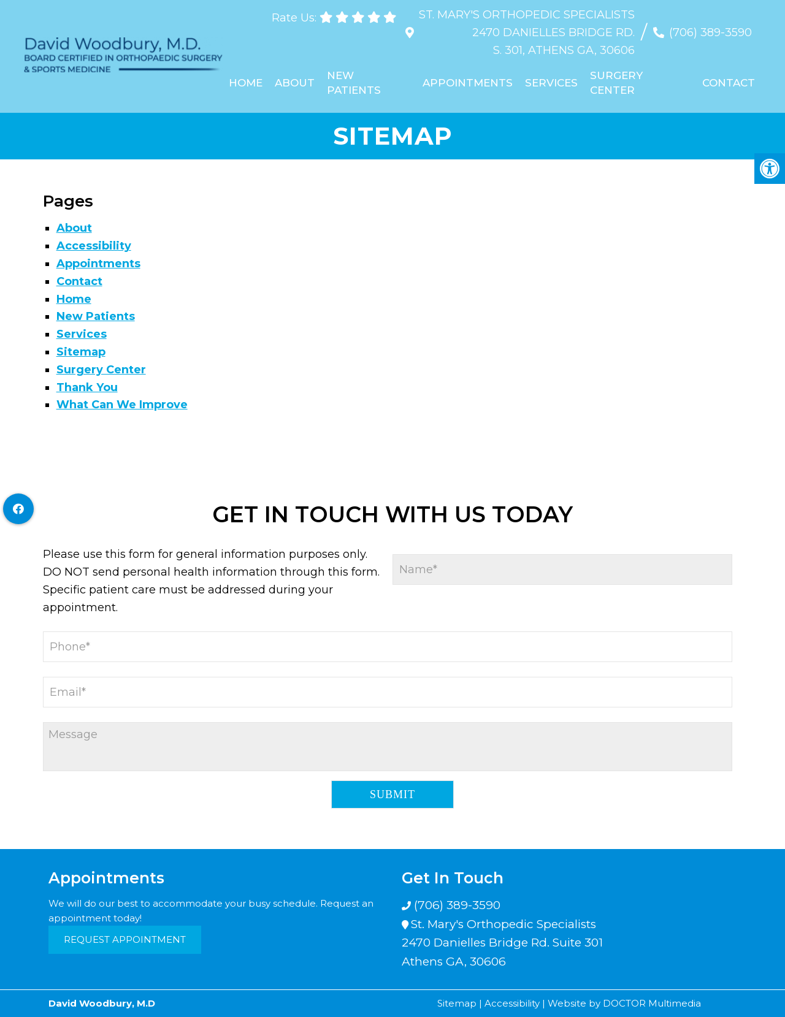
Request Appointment (125, 939)
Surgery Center (616, 82)
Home (246, 83)
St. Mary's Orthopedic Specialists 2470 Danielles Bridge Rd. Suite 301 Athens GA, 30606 (502, 943)
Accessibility (93, 246)
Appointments (468, 83)
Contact (728, 83)
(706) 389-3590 (709, 32)
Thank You (87, 387)
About (295, 83)
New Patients (354, 82)
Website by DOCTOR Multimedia (624, 1003)
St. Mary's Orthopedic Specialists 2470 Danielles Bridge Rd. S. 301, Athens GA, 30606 (526, 32)
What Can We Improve (122, 404)
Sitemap (80, 352)
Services (551, 83)
